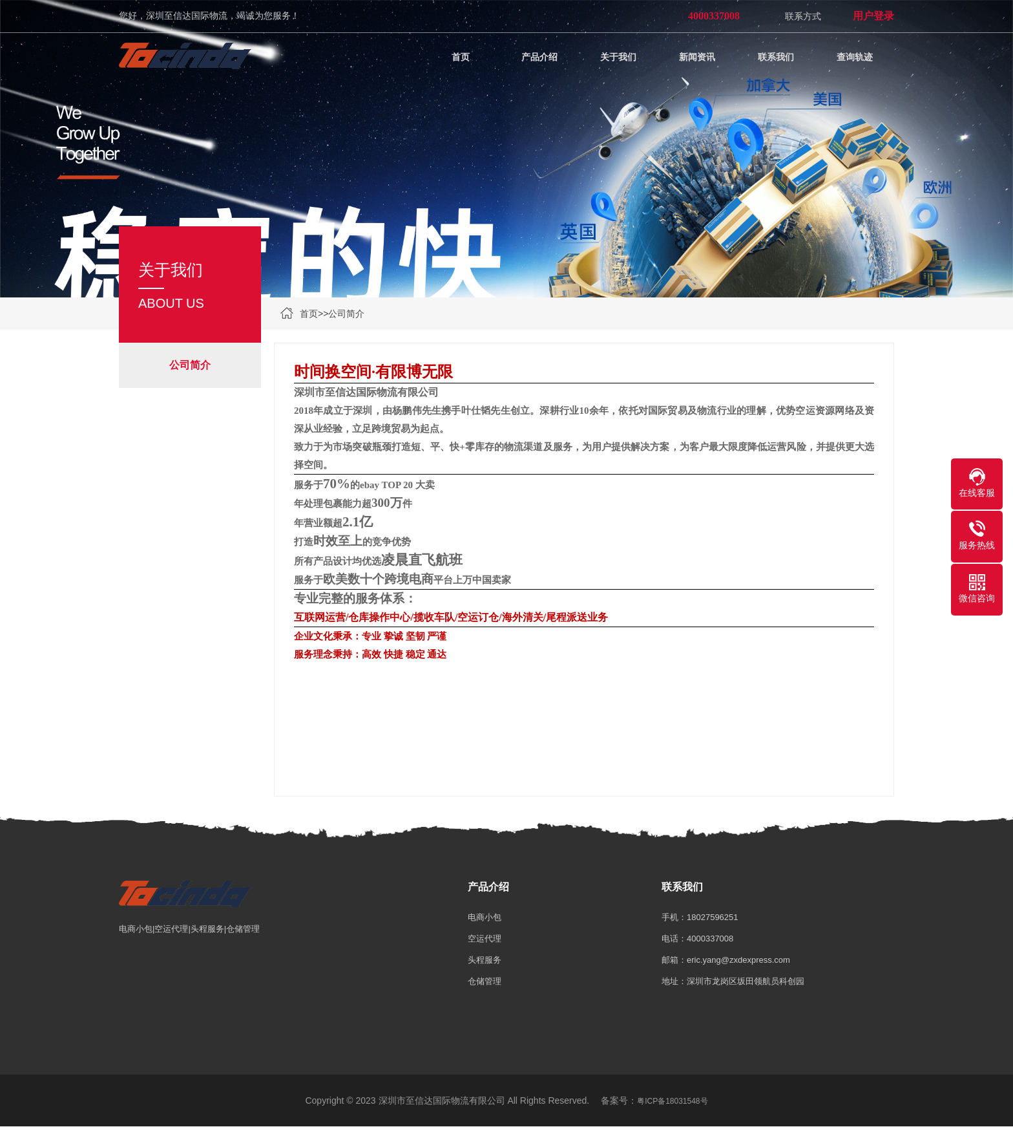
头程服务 (484, 960)
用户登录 (873, 15)
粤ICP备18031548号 (672, 1101)
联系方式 (803, 16)
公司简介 (346, 313)
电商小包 (484, 917)
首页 (309, 313)
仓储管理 (484, 981)
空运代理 (484, 938)
